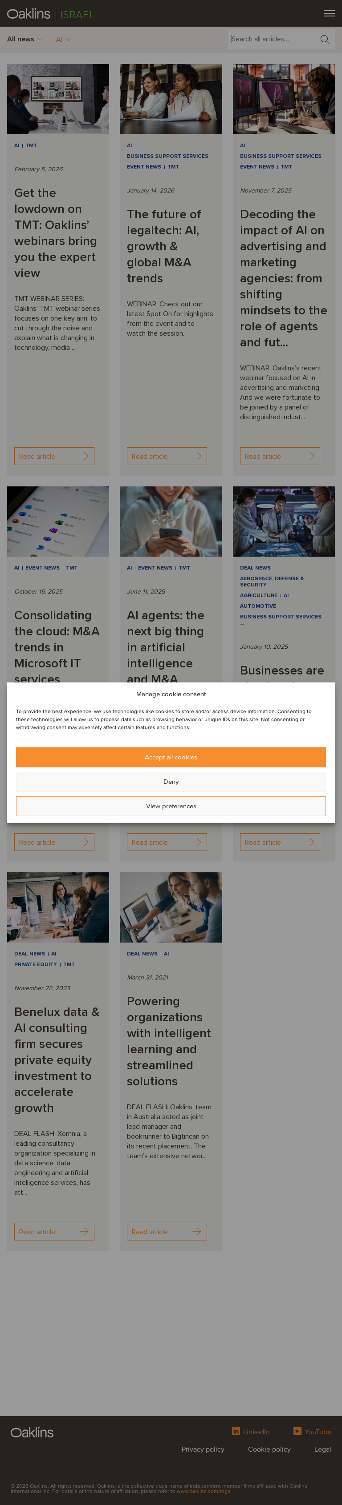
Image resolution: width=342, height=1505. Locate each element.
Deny (171, 782)
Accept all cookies (171, 757)
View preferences (171, 806)
